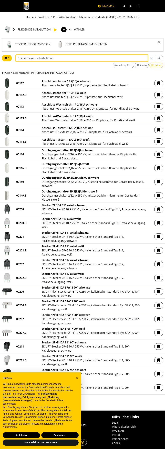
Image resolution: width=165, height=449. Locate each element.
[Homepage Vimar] (26, 6)
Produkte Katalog (64, 17)
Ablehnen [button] (21, 435)
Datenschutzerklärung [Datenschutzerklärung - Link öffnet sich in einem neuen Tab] (40, 387)
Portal (116, 435)
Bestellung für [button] (122, 65)
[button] (158, 83)
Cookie (116, 443)
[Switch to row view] (156, 65)
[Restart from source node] (151, 58)
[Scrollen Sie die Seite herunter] (82, 442)
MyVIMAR (106, 6)
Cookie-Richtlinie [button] (54, 400)
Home (30, 17)
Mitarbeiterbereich (124, 426)
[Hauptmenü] (137, 6)
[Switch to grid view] (142, 65)
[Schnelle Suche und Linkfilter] (124, 6)
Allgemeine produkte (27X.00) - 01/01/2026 (106, 17)
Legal (115, 422)
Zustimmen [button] (60, 435)
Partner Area (120, 439)
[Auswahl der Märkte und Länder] (130, 6)
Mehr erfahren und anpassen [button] (40, 442)
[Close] (159, 42)
